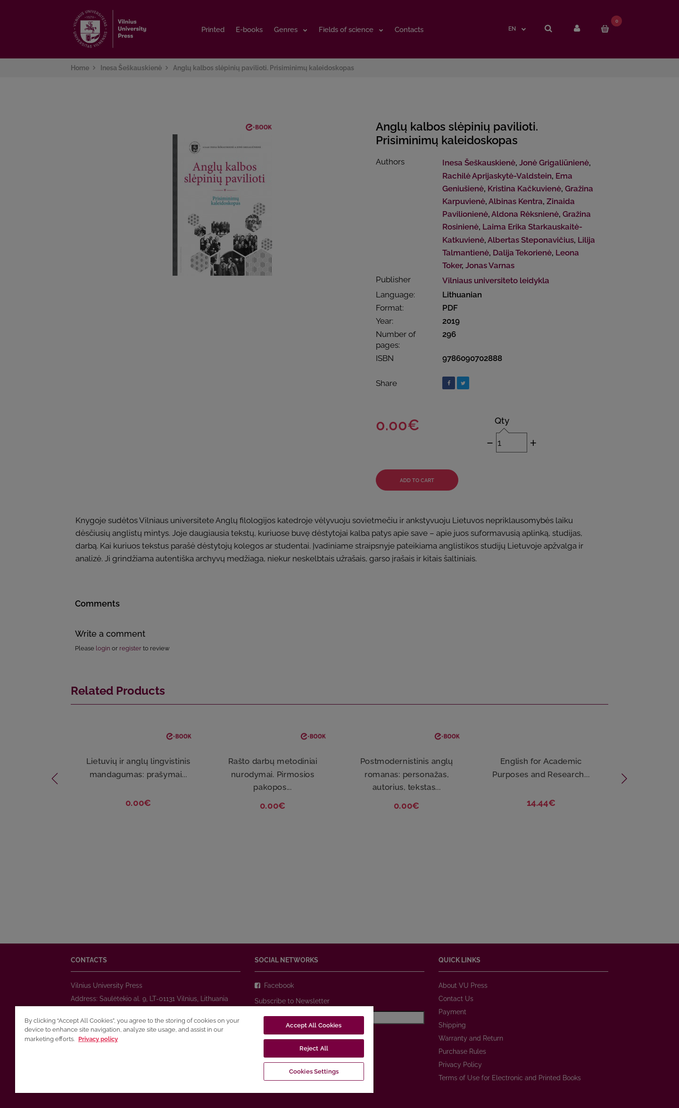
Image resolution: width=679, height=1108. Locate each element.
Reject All (313, 1048)
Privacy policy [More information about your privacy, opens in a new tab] (98, 1038)
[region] (194, 1049)
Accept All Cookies (313, 1025)
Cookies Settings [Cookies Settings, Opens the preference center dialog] (314, 1071)
